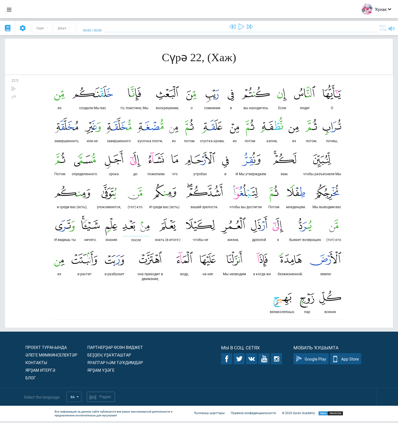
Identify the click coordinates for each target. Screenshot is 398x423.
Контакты (36, 364)
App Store (346, 361)
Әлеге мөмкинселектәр (51, 357)
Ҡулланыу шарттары (209, 415)
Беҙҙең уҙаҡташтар (109, 357)
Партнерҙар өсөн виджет (115, 349)
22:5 (14, 80)
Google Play (311, 361)
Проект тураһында (46, 349)
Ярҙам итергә (40, 372)
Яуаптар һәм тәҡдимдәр (115, 364)
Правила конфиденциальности (253, 415)
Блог (30, 379)
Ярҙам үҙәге (100, 372)
